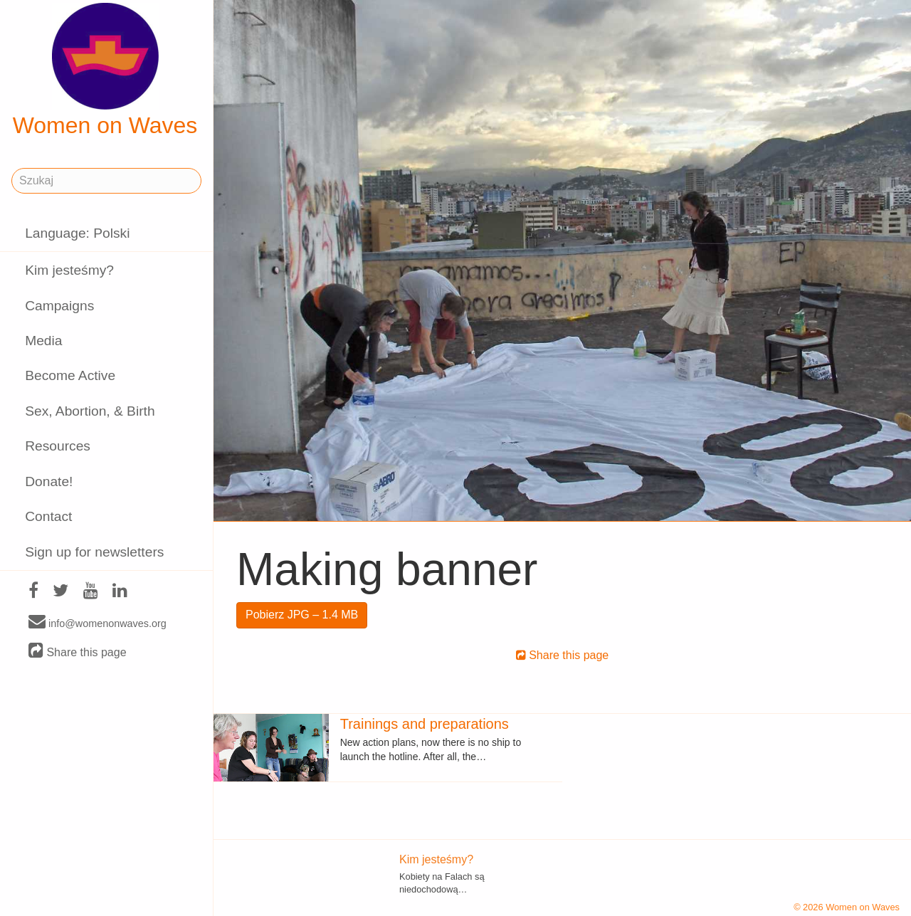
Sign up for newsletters (94, 551)
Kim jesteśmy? (69, 270)
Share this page (77, 651)
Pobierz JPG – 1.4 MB (302, 615)
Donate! (49, 481)
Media (43, 340)
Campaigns (59, 305)
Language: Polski (77, 233)
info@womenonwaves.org (97, 623)
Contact (48, 516)
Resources (57, 445)
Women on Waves (105, 70)
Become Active (70, 375)
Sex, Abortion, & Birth (89, 411)
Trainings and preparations (424, 724)
